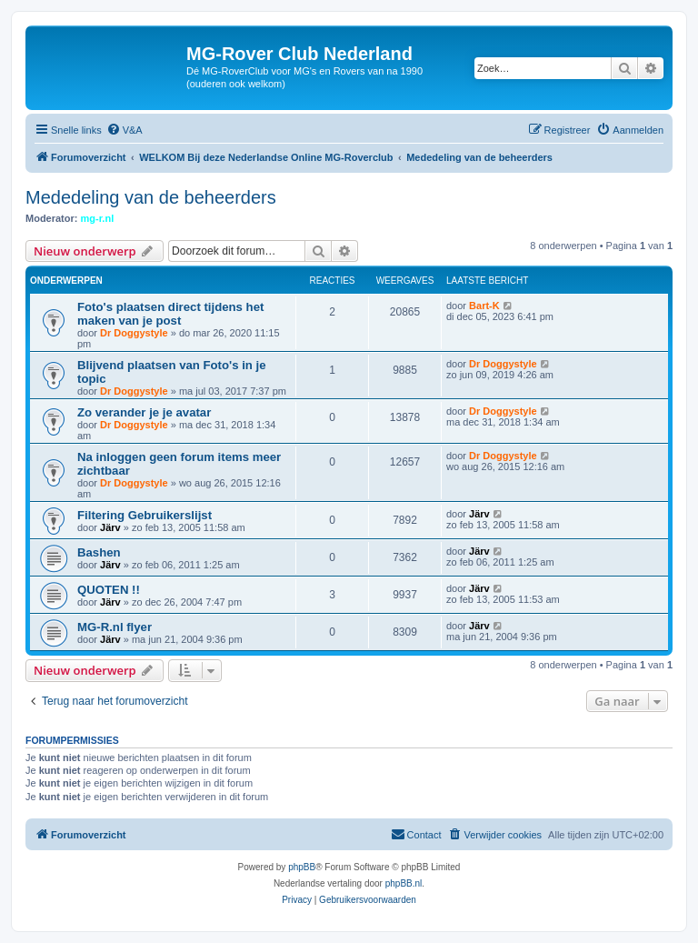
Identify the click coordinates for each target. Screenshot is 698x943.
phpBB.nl (404, 883)
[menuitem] (124, 130)
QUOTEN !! (108, 590)
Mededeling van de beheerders (150, 197)
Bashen (99, 552)
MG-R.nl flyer (114, 627)
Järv (110, 527)
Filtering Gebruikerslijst (144, 515)
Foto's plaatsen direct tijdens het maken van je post (170, 313)
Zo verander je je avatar (144, 412)
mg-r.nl (98, 218)
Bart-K (484, 305)
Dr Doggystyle (134, 332)
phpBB (301, 867)
